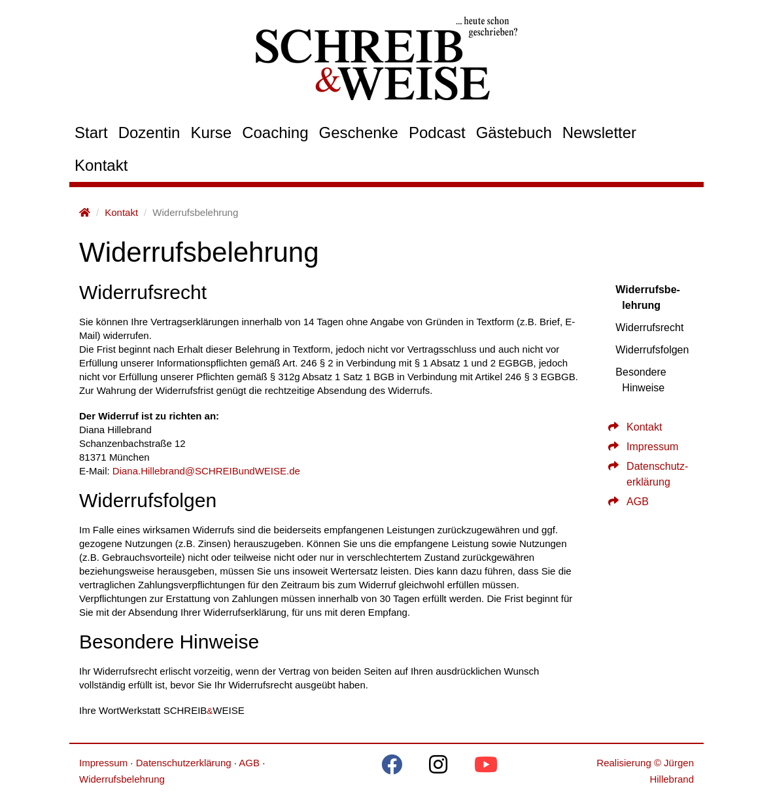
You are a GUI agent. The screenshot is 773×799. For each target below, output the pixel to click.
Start (91, 132)
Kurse (211, 132)
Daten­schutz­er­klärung (650, 474)
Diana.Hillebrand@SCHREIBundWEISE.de (206, 470)
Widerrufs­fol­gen (652, 349)
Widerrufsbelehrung (122, 779)
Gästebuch (514, 132)
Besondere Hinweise (640, 379)
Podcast (437, 132)
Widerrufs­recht (649, 327)
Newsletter (599, 132)
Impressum (645, 446)
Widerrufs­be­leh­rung (647, 297)
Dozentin (149, 132)
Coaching (275, 132)
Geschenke (358, 132)
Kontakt (101, 165)
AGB (631, 501)
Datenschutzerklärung (184, 762)
